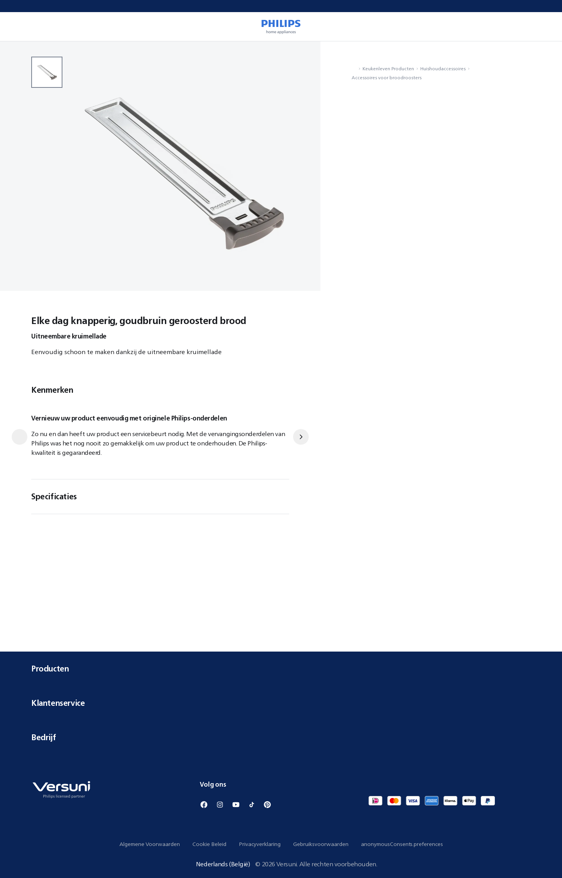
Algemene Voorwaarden (149, 844)
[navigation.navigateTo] (354, 68)
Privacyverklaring (260, 844)
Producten (281, 668)
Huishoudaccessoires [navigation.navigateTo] (443, 68)
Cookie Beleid (209, 844)
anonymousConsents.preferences (402, 844)
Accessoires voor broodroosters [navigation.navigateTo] (387, 77)
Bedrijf (281, 737)
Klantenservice (281, 703)
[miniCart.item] (545, 26)
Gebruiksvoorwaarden (321, 844)
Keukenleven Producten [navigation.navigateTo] (388, 68)
